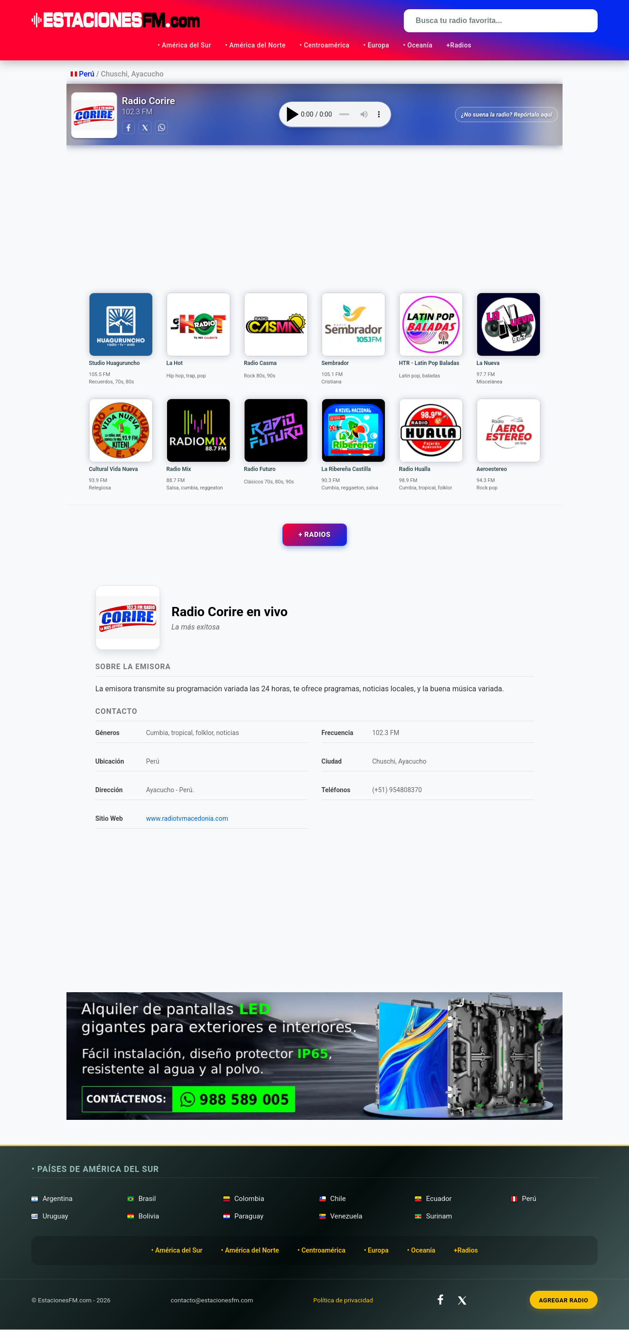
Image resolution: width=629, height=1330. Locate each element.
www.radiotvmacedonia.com (187, 819)
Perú (83, 74)
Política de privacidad (343, 1300)
